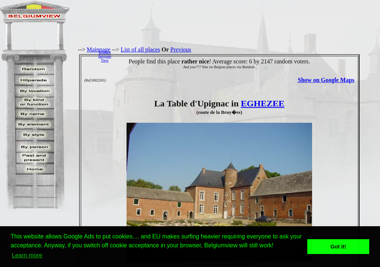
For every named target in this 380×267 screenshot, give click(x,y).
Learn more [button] (27, 255)
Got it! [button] (338, 247)
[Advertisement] (247, 56)
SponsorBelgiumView (104, 56)
